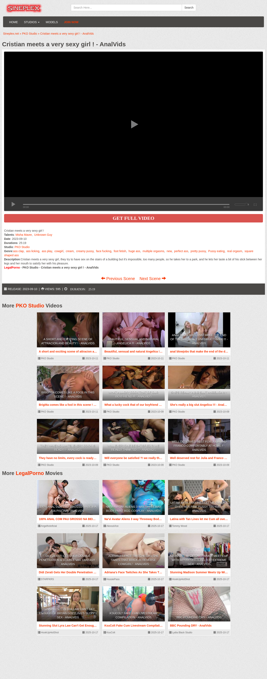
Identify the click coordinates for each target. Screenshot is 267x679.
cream (70, 251)
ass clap (18, 251)
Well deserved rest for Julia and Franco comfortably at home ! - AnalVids (199, 445)
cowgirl (59, 251)
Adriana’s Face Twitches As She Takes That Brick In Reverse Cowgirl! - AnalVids (133, 560)
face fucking (103, 251)
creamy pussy (84, 251)
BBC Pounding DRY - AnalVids (199, 617)
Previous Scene (118, 278)
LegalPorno (30, 473)
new (169, 251)
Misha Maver (24, 234)
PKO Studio (22, 247)
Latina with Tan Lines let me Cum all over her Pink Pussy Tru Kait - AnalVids (199, 506)
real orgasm (234, 251)
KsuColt (109, 632)
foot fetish (120, 251)
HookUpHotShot (179, 579)
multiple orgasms (153, 251)
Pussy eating (216, 251)
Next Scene (153, 278)
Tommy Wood (178, 526)
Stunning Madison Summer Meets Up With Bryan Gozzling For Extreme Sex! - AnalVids (199, 560)
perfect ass (181, 251)
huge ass (134, 251)
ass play (47, 251)
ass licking (32, 251)
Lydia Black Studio (180, 632)
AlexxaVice (111, 526)
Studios (32, 22)
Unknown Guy (43, 234)
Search (188, 7)
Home (13, 22)
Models (52, 22)
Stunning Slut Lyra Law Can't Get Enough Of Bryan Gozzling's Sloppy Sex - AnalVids (68, 613)
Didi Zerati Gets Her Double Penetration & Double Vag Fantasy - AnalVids (68, 560)
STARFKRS (46, 579)
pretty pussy (198, 251)
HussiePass (111, 579)
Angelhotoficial (47, 526)
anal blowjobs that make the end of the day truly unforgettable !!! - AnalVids (199, 339)
